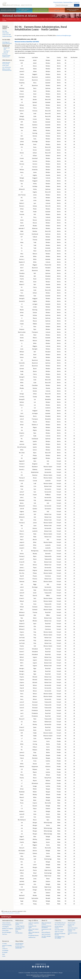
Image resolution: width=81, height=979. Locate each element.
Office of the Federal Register (33, 929)
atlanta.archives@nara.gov (63, 35)
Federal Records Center (32, 926)
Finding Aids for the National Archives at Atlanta (33, 19)
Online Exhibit (5, 33)
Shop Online (19, 941)
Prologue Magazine (20, 926)
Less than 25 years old (6, 51)
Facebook (33, 967)
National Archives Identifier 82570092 (27, 42)
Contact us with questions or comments (11, 913)
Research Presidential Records (60, 934)
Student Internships (7, 36)
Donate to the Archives (71, 925)
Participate (71, 920)
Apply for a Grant (59, 931)
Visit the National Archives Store (19, 944)
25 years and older (7, 48)
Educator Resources (40, 10)
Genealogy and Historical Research (7, 42)
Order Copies (5, 65)
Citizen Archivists (58, 2)
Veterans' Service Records (24, 10)
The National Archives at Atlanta (13, 19)
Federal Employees (6, 924)
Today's (19, 923)
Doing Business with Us (46, 929)
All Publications (19, 933)
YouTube (43, 967)
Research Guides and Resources (6, 56)
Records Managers (6, 932)
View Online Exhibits (59, 929)
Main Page (4, 31)
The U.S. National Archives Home (17, 4)
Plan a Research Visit (59, 924)
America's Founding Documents (73, 10)
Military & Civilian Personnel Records (6, 69)
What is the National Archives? (46, 923)
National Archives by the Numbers (46, 926)
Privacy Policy (34, 972)
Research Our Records (8, 10)
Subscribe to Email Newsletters (19, 928)
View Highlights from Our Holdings (59, 937)
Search (76, 5)
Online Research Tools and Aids (6, 63)
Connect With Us (40, 964)
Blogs (16, 931)
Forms (3, 956)
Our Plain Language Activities (46, 936)
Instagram (38, 967)
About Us (44, 920)
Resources (5, 941)
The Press (4, 934)
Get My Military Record (60, 923)
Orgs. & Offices (33, 920)
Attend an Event (71, 923)
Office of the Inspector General (33, 933)
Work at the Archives (73, 928)
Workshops (5, 54)
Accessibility (27, 972)
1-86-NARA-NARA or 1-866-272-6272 (40, 976)
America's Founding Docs (7, 946)
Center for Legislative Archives (33, 923)
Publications (19, 920)
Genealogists (5, 926)
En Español (4, 952)
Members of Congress (7, 928)
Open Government (46, 934)
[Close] (79, 964)
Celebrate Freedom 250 (72, 933)
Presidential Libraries (33, 935)
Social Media (5, 950)
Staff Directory (31, 937)
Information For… (7, 920)
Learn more (67, 976)
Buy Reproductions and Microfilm (19, 947)
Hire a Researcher (6, 67)
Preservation (5, 930)
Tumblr (40, 967)
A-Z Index (4, 943)
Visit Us (56, 10)
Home (3, 19)
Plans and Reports (46, 932)
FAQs (3, 954)
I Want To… (58, 920)
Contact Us (76, 2)
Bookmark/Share (68, 2)
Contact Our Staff (6, 34)
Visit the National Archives (59, 927)
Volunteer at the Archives (71, 930)
